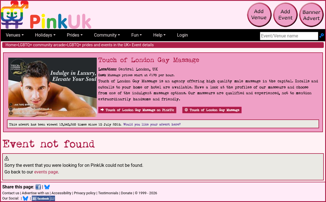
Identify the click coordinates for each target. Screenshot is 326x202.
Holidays (43, 35)
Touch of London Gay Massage (212, 110)
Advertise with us (35, 193)
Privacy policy (84, 193)
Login (182, 35)
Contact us (10, 193)
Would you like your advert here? (152, 124)
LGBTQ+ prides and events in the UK (98, 45)
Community (105, 35)
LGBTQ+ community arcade (41, 45)
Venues (13, 35)
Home (11, 45)
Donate (126, 193)
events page (46, 172)
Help (157, 35)
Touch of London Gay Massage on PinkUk (137, 110)
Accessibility (61, 193)
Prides (73, 35)
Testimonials (108, 193)
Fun (135, 35)
